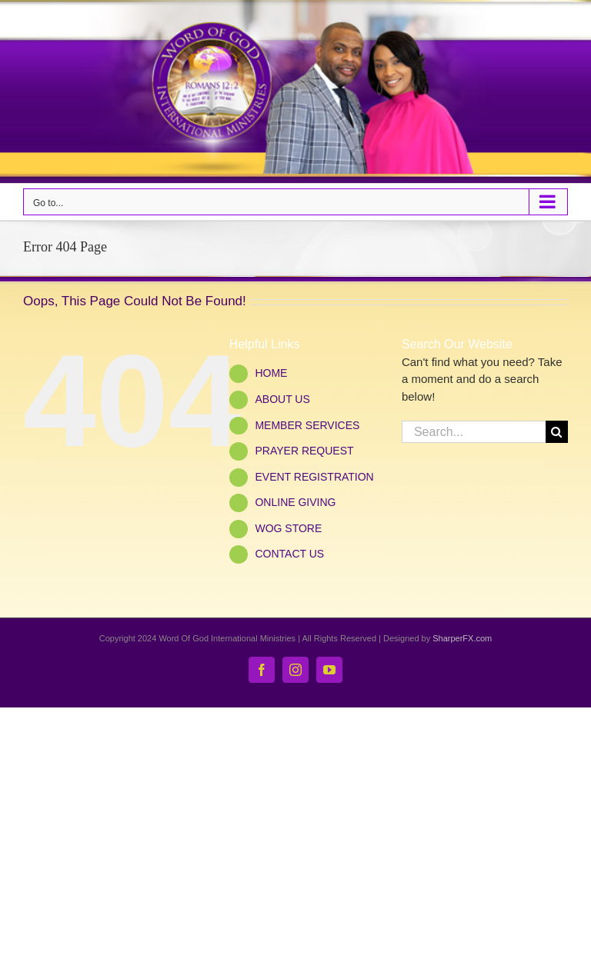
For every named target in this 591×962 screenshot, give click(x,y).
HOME (271, 373)
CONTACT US (289, 554)
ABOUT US (282, 399)
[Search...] (474, 432)
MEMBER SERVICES (307, 425)
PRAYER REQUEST (304, 450)
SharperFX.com (462, 638)
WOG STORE (288, 528)
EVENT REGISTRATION (314, 477)
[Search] (557, 432)
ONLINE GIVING (295, 502)
